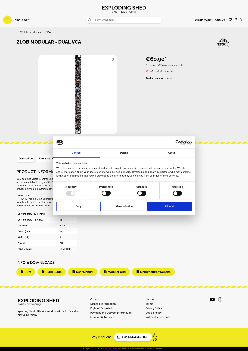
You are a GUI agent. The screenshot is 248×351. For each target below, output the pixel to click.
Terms (149, 304)
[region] (78, 96)
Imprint (150, 299)
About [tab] (171, 153)
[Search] (90, 20)
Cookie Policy (153, 312)
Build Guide (54, 272)
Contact (95, 299)
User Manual (84, 272)
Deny (78, 206)
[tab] (25, 158)
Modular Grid (117, 272)
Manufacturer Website (155, 272)
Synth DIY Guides (204, 20)
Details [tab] (124, 153)
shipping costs (111, 348)
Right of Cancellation (102, 308)
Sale (25, 20)
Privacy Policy (154, 308)
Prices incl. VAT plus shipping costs (164, 64)
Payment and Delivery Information (111, 312)
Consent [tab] (76, 153)
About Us (220, 20)
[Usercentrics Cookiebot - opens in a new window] (178, 142)
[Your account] (236, 20)
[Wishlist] (230, 20)
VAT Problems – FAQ (158, 317)
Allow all (169, 206)
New (17, 20)
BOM (28, 272)
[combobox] (128, 20)
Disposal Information (103, 304)
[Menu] (7, 20)
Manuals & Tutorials (102, 317)
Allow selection (124, 206)
